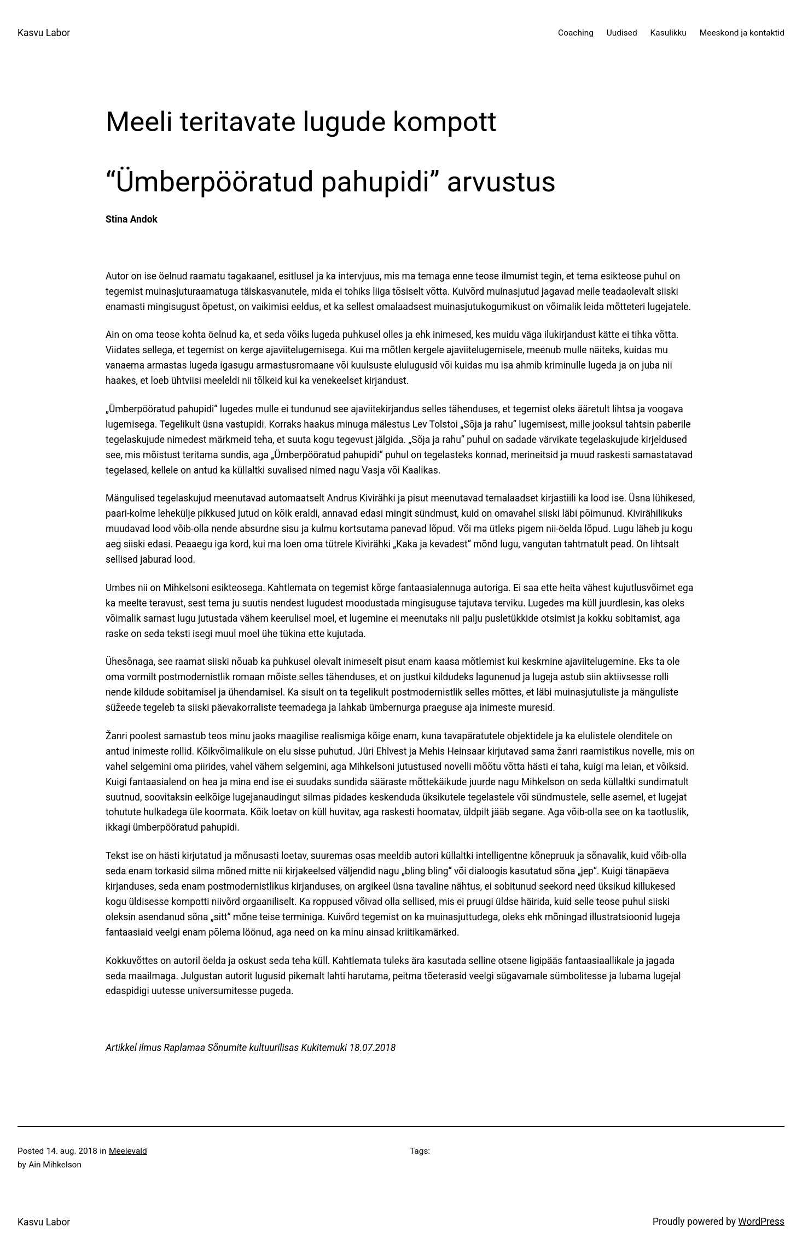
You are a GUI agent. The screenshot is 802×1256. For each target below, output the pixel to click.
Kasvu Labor (44, 32)
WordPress (761, 1221)
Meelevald (128, 1151)
